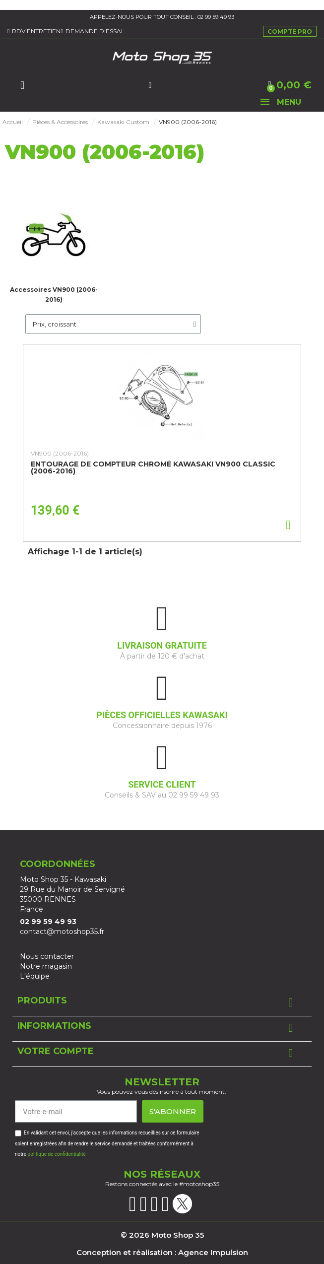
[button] (22, 85)
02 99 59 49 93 (215, 16)
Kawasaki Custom (123, 122)
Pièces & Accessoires (60, 122)
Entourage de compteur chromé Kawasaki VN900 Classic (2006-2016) (153, 467)
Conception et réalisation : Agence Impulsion (162, 1252)
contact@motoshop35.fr (62, 931)
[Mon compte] (149, 85)
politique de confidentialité (57, 1154)
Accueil (12, 122)
